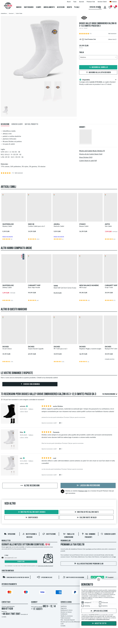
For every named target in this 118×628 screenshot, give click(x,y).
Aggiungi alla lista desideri (98, 73)
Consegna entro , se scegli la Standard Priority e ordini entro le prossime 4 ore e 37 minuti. (98, 81)
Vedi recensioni (112, 33)
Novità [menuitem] (69, 7)
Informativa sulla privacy (103, 619)
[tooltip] (115, 39)
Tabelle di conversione (67, 616)
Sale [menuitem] (76, 7)
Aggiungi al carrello (98, 67)
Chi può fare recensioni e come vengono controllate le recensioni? (22, 399)
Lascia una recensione (88, 485)
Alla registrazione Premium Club (88, 563)
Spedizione (9, 534)
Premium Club (82, 491)
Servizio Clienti (108, 534)
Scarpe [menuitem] (38, 7)
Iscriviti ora (21, 561)
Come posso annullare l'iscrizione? (45, 565)
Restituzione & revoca (66, 610)
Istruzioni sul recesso (66, 612)
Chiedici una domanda (30, 384)
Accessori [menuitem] (61, 7)
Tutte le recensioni (65, 618)
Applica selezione (99, 611)
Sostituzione (49, 534)
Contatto (63, 625)
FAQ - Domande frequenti (68, 620)
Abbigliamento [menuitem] (49, 7)
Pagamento (64, 608)
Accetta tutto (99, 624)
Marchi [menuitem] (19, 7)
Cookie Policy (91, 619)
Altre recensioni (30, 485)
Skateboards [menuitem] (29, 7)
